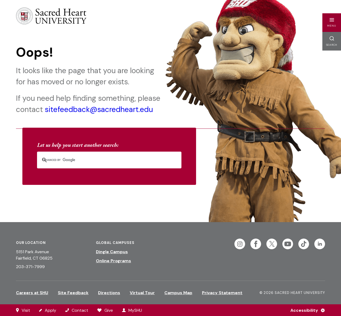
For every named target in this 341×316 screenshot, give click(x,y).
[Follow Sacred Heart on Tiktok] (303, 243)
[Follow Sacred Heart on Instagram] (239, 243)
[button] (331, 22)
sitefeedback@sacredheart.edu (99, 109)
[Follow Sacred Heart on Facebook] (255, 243)
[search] (102, 160)
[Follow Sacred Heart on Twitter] (271, 243)
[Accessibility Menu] (305, 310)
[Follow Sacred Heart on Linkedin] (319, 243)
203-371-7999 (30, 266)
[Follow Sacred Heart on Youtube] (287, 243)
